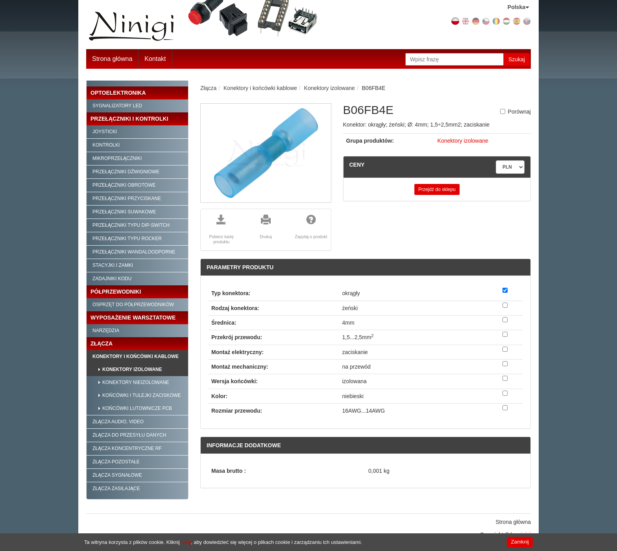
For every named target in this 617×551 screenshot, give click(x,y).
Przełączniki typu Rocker (127, 238)
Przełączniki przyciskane (126, 198)
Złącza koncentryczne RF (127, 448)
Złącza (102, 343)
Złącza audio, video (118, 421)
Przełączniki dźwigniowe (125, 171)
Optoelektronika (118, 93)
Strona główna (112, 58)
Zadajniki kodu (111, 278)
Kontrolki (106, 145)
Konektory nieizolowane (135, 382)
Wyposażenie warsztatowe (133, 317)
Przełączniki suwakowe (124, 212)
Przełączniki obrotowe (123, 185)
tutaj (186, 542)
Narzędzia (105, 330)
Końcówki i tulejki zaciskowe (141, 395)
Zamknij (520, 542)
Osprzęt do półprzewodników (133, 304)
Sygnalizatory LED (117, 105)
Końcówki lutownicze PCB (137, 408)
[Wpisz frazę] (454, 59)
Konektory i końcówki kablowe (135, 356)
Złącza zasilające (116, 488)
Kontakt (155, 58)
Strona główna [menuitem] (513, 522)
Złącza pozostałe (116, 462)
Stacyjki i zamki (112, 265)
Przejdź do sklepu (437, 189)
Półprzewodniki (116, 291)
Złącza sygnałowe (117, 475)
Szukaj (516, 59)
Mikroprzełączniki (117, 158)
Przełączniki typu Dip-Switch (131, 225)
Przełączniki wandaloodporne (133, 252)
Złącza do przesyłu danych (129, 435)
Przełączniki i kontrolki (129, 119)
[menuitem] (155, 59)
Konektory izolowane (132, 369)
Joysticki (104, 131)
